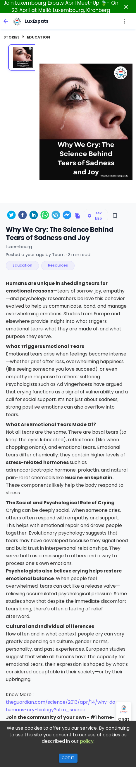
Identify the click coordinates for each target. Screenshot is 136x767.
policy (87, 741)
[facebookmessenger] (67, 216)
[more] (124, 21)
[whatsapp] (44, 216)
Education (38, 37)
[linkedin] (33, 216)
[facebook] (22, 216)
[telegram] (55, 216)
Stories (12, 37)
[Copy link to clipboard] (77, 216)
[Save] (115, 216)
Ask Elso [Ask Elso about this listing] (94, 216)
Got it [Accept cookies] (68, 758)
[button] (22, 265)
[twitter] (11, 216)
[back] (6, 21)
